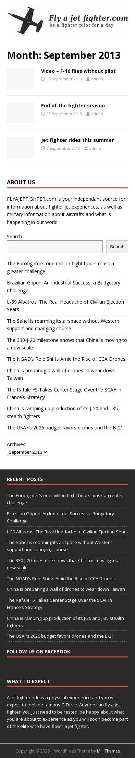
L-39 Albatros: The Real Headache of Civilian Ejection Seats (67, 532)
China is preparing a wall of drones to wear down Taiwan (66, 589)
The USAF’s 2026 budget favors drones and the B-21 (65, 427)
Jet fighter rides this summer (77, 140)
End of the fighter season (73, 105)
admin (97, 78)
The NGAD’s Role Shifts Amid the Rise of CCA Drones (66, 359)
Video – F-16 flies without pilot (78, 71)
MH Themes (108, 751)
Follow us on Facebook (38, 651)
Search (14, 236)
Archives (16, 444)
